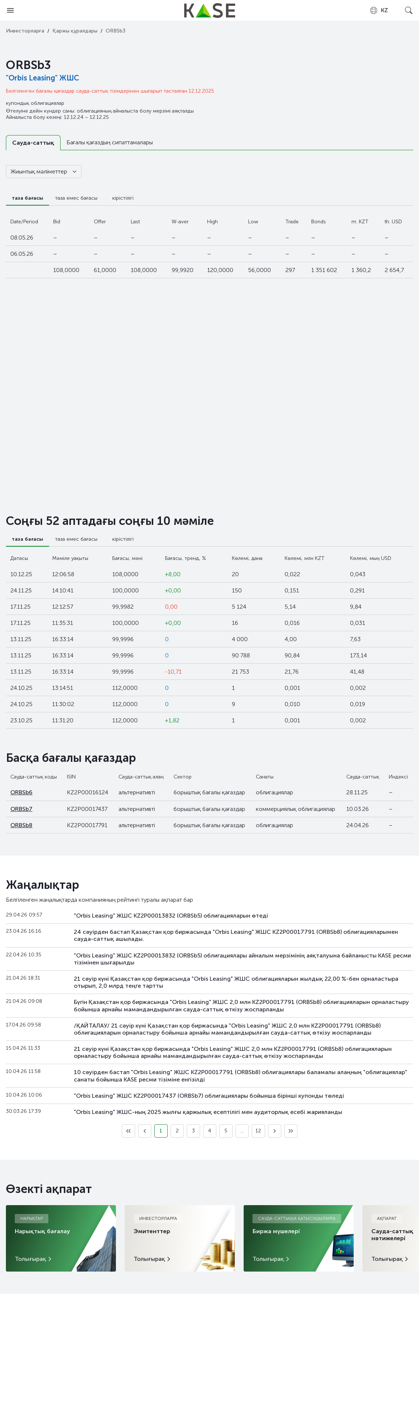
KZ (378, 10)
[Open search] (408, 10)
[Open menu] (10, 10)
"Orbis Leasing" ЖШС (42, 77)
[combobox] (378, 10)
